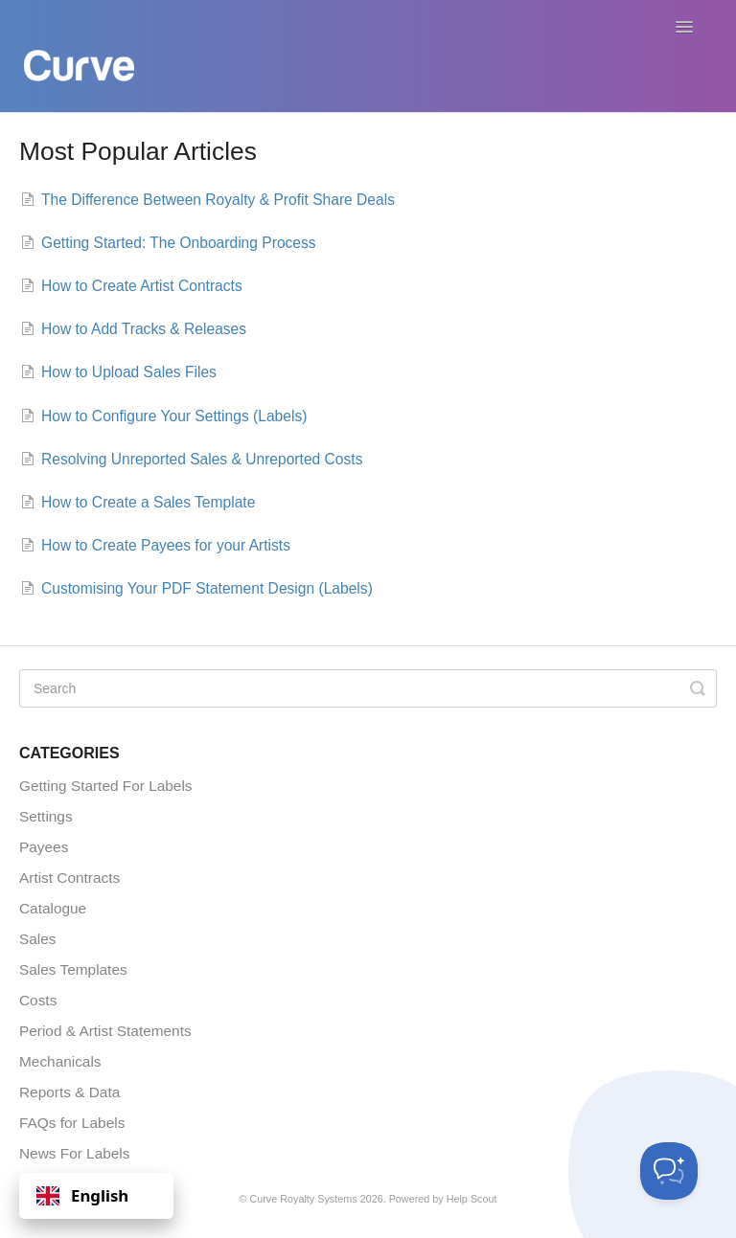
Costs (38, 1000)
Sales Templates (73, 969)
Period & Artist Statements (105, 1031)
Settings (46, 816)
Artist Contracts (69, 877)
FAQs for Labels (72, 1122)
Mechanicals (60, 1061)
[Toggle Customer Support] (669, 1171)
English (82, 1195)
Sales (38, 939)
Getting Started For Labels (106, 785)
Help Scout (472, 1198)
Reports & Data (69, 1092)
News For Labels (74, 1153)
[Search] (368, 688)
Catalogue (52, 908)
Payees (43, 847)
